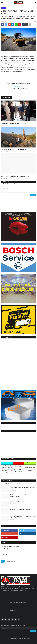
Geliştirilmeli (6, 557)
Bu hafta (7, 483)
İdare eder (5, 554)
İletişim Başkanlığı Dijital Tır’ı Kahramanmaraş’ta (14, 123)
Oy (2, 561)
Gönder (33, 195)
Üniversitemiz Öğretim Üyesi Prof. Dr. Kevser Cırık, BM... (16, 176)
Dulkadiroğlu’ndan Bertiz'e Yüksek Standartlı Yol (14, 149)
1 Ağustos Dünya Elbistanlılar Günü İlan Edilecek (18, 83)
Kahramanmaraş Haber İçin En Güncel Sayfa (20, 509)
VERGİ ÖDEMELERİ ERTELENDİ (17, 502)
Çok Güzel (5, 548)
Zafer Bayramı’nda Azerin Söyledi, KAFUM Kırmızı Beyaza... (23, 596)
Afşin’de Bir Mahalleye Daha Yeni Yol (18, 88)
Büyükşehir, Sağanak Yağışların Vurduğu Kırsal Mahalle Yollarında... (21, 495)
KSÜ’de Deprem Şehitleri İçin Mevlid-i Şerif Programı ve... (22, 488)
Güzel (4, 551)
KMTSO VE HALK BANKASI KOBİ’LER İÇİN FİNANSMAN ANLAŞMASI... (22, 517)
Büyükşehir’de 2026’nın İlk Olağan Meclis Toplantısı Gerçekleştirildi (21, 610)
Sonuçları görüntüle (10, 561)
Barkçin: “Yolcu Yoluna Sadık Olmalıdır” (18, 602)
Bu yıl (30, 483)
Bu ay (18, 483)
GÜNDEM (3, 7)
